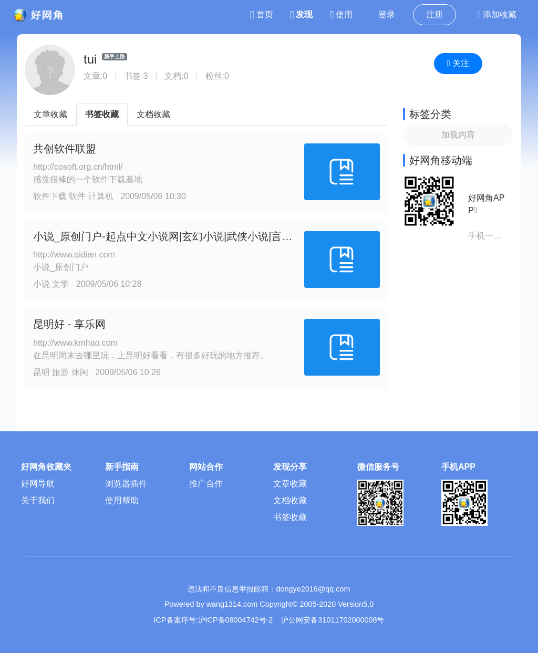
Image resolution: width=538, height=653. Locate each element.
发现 (301, 14)
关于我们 (38, 500)
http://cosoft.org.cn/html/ (78, 166)
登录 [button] (386, 14)
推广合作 (206, 483)
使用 (341, 14)
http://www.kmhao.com (75, 342)
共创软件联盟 (64, 148)
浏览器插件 (126, 483)
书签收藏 (102, 114)
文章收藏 (50, 114)
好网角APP (486, 204)
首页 (261, 14)
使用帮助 (122, 500)
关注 (458, 63)
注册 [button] (434, 14)
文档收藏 (153, 114)
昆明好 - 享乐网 (69, 324)
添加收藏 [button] (497, 14)
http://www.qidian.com (74, 254)
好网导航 (38, 483)
